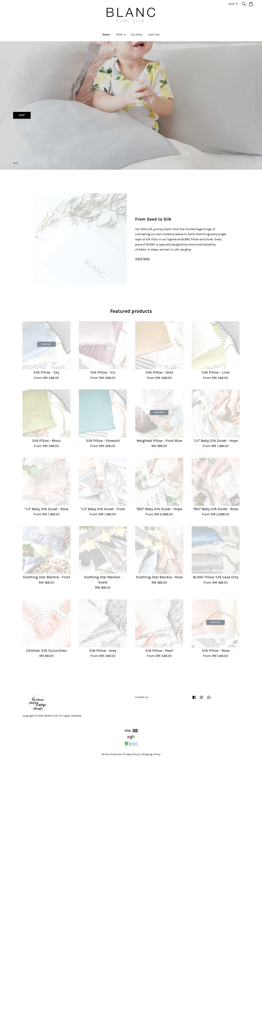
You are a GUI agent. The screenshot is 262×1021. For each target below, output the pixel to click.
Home (106, 34)
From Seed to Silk (153, 219)
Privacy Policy (131, 754)
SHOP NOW (142, 259)
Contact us (141, 697)
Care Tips (154, 34)
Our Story (136, 34)
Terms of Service (111, 754)
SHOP (121, 34)
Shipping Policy (151, 754)
